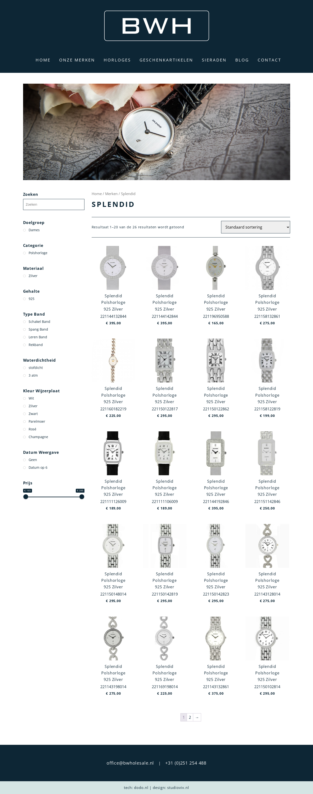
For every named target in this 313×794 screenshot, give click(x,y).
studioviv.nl (178, 787)
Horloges (117, 60)
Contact (269, 60)
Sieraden (214, 60)
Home (43, 60)
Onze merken (77, 60)
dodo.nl (141, 787)
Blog (242, 60)
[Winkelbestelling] (255, 227)
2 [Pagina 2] (190, 717)
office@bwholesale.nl (130, 763)
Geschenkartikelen (166, 60)
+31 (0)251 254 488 (185, 763)
